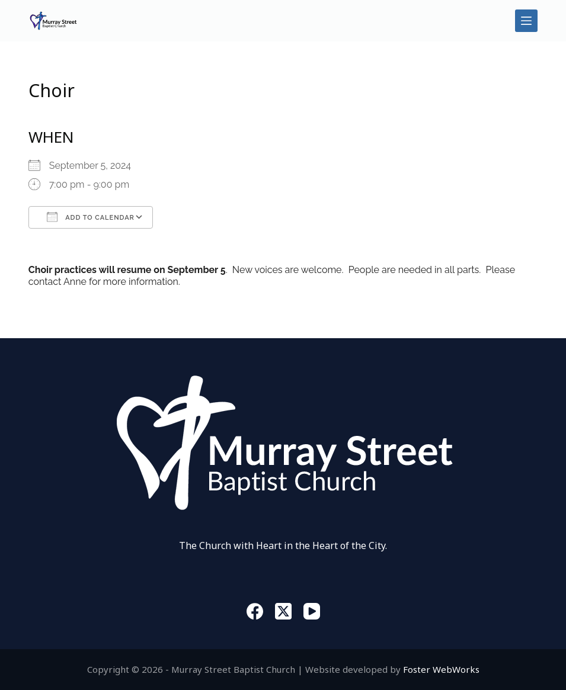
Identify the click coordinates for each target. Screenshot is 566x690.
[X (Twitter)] (283, 611)
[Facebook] (255, 611)
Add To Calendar (91, 216)
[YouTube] (311, 611)
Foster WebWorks (441, 669)
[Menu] (526, 20)
